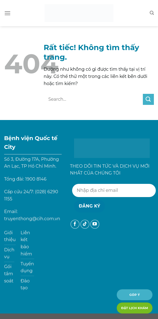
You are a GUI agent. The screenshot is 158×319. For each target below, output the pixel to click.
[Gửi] (148, 99)
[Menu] (7, 13)
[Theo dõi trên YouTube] (94, 224)
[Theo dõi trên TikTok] (84, 224)
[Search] (152, 13)
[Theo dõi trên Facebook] (75, 224)
